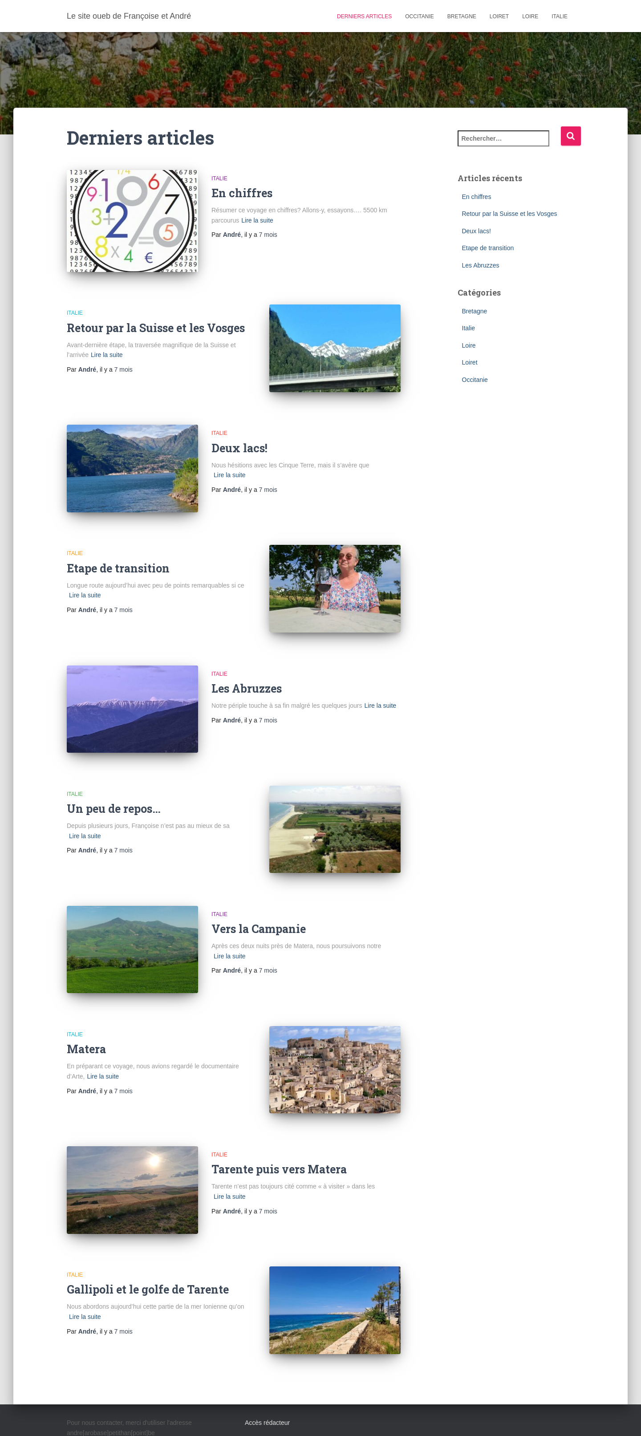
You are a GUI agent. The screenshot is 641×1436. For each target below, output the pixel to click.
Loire (530, 16)
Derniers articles (364, 16)
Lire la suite (257, 220)
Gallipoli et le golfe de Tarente (148, 1235)
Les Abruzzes (246, 664)
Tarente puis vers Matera (279, 1121)
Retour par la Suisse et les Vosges (156, 321)
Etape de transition (118, 550)
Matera (86, 1007)
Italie (560, 16)
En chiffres (241, 193)
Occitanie (419, 16)
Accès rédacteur (267, 1363)
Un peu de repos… (114, 778)
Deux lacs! (239, 436)
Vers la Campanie (258, 892)
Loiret (499, 16)
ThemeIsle (559, 1416)
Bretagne (461, 16)
